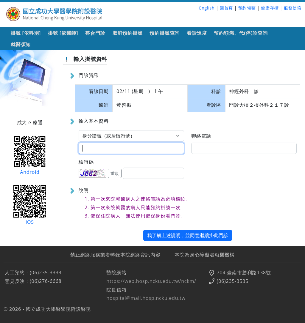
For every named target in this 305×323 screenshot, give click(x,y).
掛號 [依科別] (26, 33)
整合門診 (95, 33)
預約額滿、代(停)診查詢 (240, 33)
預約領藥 (247, 8)
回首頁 (226, 8)
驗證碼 (86, 162)
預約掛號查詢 (165, 33)
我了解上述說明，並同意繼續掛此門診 (187, 235)
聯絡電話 (201, 136)
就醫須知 (21, 44)
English (207, 8)
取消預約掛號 (128, 33)
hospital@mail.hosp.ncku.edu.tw (146, 298)
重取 (115, 173)
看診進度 (197, 33)
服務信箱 (292, 8)
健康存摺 (269, 8)
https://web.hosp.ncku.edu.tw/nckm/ (151, 281)
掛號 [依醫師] (63, 33)
